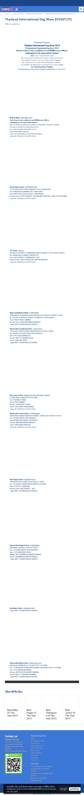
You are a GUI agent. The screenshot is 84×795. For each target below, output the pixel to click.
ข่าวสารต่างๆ (35, 743)
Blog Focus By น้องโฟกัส (39, 778)
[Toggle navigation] (81, 9)
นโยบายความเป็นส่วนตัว (48, 789)
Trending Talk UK (36, 780)
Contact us (34, 760)
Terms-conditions (36, 753)
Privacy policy (35, 750)
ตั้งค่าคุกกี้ (63, 789)
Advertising (34, 755)
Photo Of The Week (37, 748)
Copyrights (34, 757)
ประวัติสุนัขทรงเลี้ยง (37, 741)
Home (32, 738)
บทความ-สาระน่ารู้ (37, 746)
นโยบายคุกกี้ (14, 791)
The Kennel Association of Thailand (42, 766)
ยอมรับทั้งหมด (74, 789)
